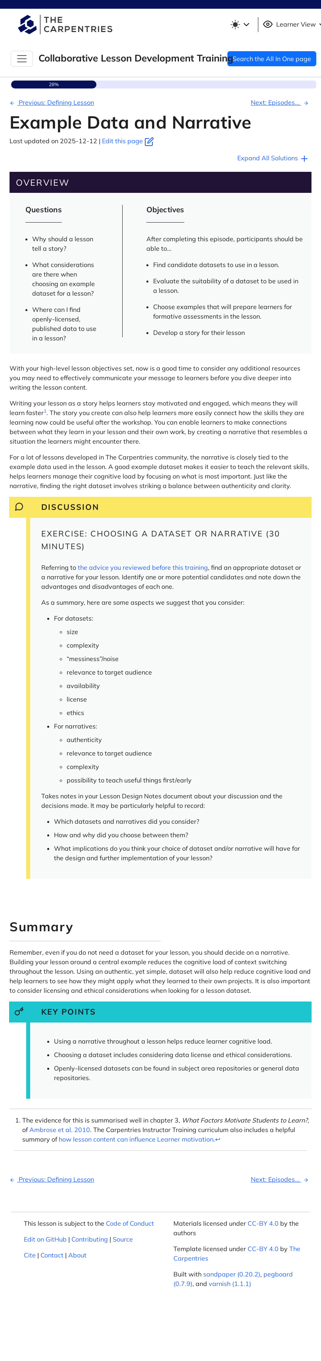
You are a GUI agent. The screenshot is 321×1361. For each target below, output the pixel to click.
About (77, 1255)
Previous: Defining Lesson (51, 102)
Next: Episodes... (281, 102)
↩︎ (217, 1139)
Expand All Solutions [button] (273, 158)
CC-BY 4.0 (263, 1223)
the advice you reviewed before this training (143, 567)
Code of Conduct (130, 1223)
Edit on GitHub (45, 1239)
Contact (51, 1255)
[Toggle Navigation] (22, 59)
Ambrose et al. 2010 (59, 1130)
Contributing (89, 1239)
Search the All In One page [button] (272, 59)
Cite (30, 1255)
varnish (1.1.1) (230, 1284)
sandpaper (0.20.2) (231, 1274)
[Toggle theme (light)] (241, 24)
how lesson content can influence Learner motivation (136, 1139)
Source (123, 1239)
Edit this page (128, 141)
